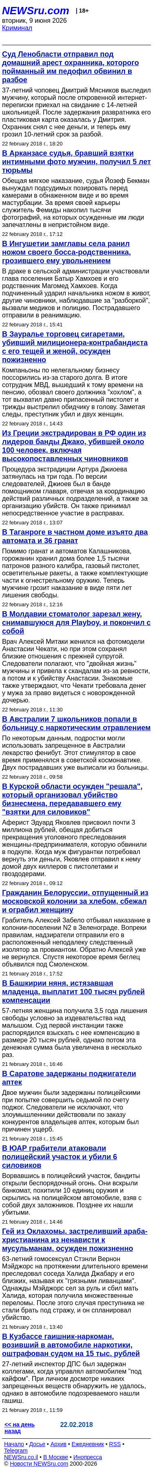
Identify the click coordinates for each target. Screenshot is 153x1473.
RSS (115, 1444)
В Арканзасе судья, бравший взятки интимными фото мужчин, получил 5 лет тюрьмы (76, 161)
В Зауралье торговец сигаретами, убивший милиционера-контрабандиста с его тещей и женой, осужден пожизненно (75, 347)
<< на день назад (19, 1427)
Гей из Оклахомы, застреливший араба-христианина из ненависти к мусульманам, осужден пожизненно (74, 1240)
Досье (37, 1444)
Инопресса (87, 1457)
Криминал (17, 27)
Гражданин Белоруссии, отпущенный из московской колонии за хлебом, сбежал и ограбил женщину (75, 901)
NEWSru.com (35, 10)
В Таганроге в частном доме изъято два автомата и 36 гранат (75, 536)
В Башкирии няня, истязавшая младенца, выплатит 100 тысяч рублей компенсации (73, 991)
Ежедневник (88, 1444)
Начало (14, 1444)
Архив (59, 1444)
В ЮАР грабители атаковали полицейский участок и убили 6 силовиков (59, 1156)
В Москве (55, 1457)
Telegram (16, 1450)
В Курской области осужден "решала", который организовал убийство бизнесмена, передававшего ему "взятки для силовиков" (72, 799)
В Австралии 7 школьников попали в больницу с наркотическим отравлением (76, 723)
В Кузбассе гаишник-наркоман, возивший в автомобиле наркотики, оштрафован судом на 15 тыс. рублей (71, 1345)
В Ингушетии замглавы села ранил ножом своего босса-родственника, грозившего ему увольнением (66, 252)
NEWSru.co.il (21, 1457)
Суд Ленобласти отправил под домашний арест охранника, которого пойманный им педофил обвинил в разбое (70, 67)
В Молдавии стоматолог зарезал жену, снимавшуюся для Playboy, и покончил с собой (76, 622)
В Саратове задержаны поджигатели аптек (69, 1078)
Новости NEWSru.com (39, 1463)
